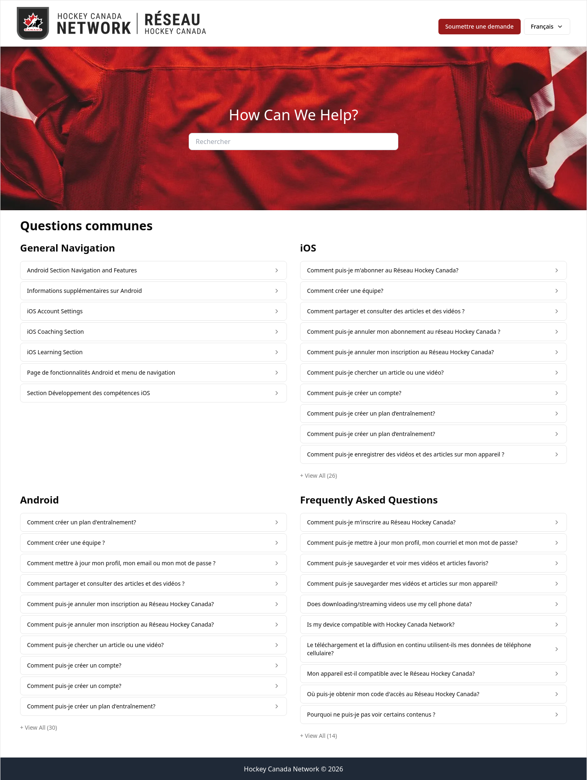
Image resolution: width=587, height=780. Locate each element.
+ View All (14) (318, 736)
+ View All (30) (38, 727)
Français (547, 26)
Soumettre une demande (479, 26)
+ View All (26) (318, 475)
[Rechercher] (293, 141)
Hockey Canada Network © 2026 (293, 768)
